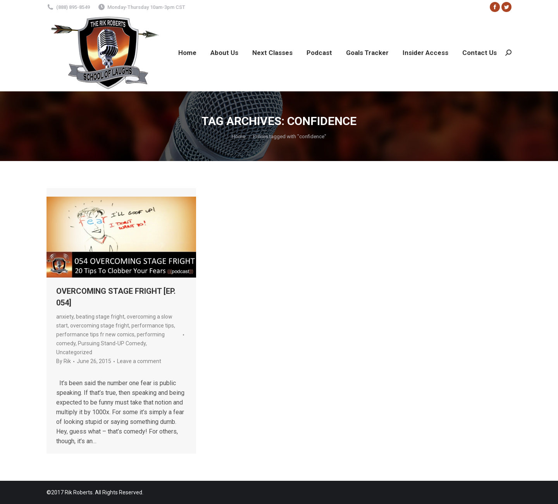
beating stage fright (100, 317)
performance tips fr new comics (95, 334)
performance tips (152, 325)
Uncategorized (74, 352)
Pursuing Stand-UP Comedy (112, 343)
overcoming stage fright (99, 325)
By (63, 361)
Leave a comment (139, 361)
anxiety (65, 317)
